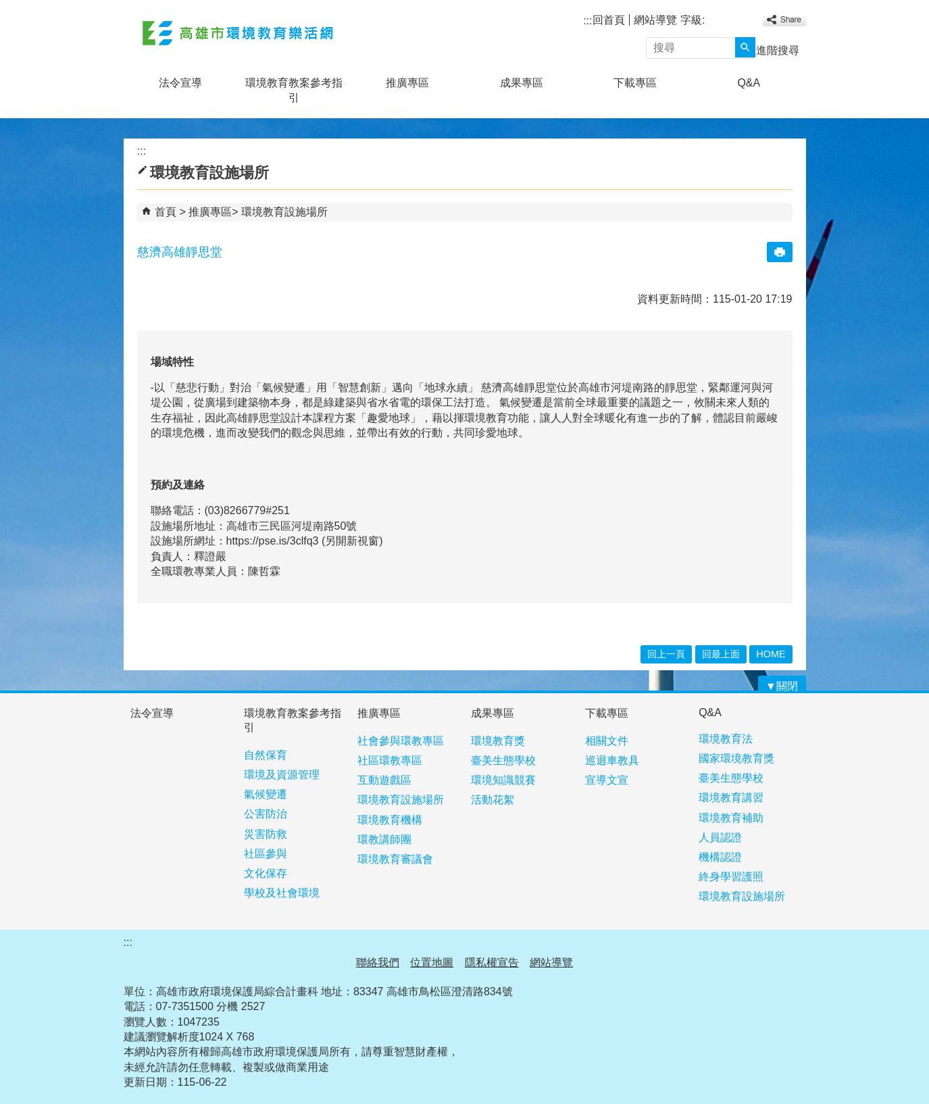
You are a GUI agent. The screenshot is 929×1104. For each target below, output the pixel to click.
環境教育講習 (731, 797)
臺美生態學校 (503, 760)
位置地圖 (431, 962)
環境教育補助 (731, 818)
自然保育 (265, 755)
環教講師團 (384, 839)
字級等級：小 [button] (714, 21)
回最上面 (721, 654)
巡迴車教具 (612, 760)
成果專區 (521, 83)
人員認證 (720, 837)
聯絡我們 (377, 962)
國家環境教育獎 (736, 758)
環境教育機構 (389, 820)
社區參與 (265, 853)
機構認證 (720, 857)
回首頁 (609, 20)
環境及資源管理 (282, 774)
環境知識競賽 (503, 780)
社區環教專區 (389, 760)
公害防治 (265, 814)
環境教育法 (726, 739)
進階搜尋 (777, 50)
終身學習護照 (731, 876)
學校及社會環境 (282, 893)
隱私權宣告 (492, 962)
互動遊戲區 (384, 780)
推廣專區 (407, 83)
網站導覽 (655, 20)
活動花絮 (492, 799)
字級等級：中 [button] (728, 21)
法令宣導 (180, 83)
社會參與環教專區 (400, 741)
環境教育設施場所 (284, 212)
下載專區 (635, 83)
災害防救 (265, 834)
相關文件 (606, 741)
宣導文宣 (606, 780)
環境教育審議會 (395, 859)
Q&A (748, 83)
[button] (745, 47)
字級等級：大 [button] (743, 21)
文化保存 (265, 873)
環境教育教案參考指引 (294, 90)
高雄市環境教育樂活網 (238, 32)
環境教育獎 (498, 741)
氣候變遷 (265, 794)
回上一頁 (666, 654)
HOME (770, 654)
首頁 (165, 212)
